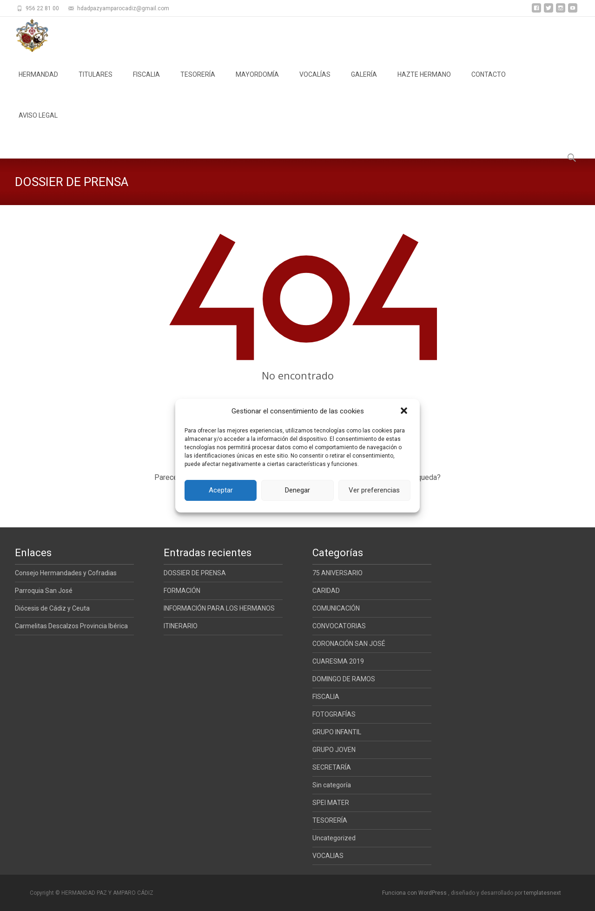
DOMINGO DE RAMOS (343, 679)
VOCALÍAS (315, 83)
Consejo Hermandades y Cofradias (66, 573)
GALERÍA (364, 83)
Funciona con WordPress (415, 893)
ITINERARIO (181, 626)
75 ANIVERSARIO (337, 573)
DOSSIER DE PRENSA (195, 573)
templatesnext (542, 893)
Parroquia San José (44, 590)
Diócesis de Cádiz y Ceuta (52, 608)
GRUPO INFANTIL (336, 732)
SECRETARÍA (331, 767)
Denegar (297, 490)
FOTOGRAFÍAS (334, 714)
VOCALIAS (328, 855)
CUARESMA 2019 (338, 661)
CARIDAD (326, 590)
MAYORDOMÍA (257, 83)
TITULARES (95, 83)
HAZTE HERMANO (424, 83)
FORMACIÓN (182, 590)
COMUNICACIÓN (336, 608)
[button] (404, 411)
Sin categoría (331, 785)
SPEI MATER (330, 802)
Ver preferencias (374, 490)
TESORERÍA (197, 83)
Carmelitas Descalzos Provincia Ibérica (71, 626)
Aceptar (221, 490)
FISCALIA (146, 83)
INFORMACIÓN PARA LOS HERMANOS (219, 608)
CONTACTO (488, 83)
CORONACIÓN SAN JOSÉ (348, 643)
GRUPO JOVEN (334, 749)
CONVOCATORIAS (339, 626)
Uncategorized (334, 838)
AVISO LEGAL (38, 124)
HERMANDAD (38, 83)
